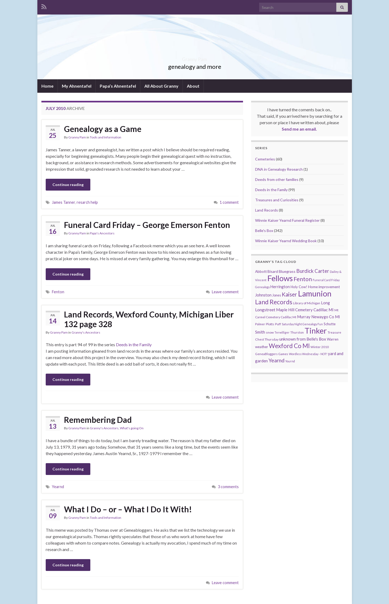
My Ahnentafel (76, 85)
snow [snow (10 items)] (270, 332)
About (193, 85)
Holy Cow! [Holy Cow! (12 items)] (299, 287)
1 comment (229, 202)
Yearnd (58, 486)
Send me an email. (299, 128)
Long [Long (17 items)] (325, 303)
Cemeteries (265, 159)
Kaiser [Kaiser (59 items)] (289, 294)
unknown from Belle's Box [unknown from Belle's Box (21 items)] (302, 339)
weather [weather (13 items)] (261, 347)
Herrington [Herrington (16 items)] (280, 286)
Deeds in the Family (134, 344)
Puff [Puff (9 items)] (278, 324)
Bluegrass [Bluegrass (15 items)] (287, 271)
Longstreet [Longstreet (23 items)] (265, 309)
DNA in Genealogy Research (279, 169)
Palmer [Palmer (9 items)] (260, 324)
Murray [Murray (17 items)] (304, 316)
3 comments (228, 486)
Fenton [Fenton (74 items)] (303, 279)
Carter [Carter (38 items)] (322, 271)
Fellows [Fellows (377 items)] (280, 278)
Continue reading (68, 184)
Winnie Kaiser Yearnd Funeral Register (287, 220)
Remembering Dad (98, 419)
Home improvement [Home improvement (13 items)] (324, 287)
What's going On (132, 428)
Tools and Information (105, 137)
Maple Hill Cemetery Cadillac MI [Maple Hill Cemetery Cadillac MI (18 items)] (305, 309)
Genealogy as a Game (102, 129)
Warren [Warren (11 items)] (332, 339)
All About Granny (161, 85)
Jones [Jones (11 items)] (276, 295)
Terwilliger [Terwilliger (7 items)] (282, 332)
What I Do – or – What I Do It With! (128, 509)
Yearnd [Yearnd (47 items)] (276, 360)
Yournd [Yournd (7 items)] (290, 361)
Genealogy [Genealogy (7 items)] (262, 287)
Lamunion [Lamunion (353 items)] (314, 293)
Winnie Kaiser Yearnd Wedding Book (286, 240)
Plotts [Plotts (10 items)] (270, 324)
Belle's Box (264, 230)
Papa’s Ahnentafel (118, 85)
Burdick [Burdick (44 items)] (305, 271)
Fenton (58, 292)
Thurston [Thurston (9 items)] (297, 332)
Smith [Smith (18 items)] (260, 332)
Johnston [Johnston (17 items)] (263, 295)
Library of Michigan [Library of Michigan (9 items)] (306, 303)
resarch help (87, 202)
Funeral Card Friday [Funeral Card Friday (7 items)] (326, 280)
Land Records (266, 210)
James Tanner (63, 202)
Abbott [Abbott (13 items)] (261, 271)
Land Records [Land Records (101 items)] (273, 302)
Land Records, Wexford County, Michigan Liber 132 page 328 (149, 319)
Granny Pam (194, 57)
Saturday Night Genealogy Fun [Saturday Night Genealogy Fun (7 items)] (302, 324)
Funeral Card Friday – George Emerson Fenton (147, 225)
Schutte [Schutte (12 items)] (330, 324)
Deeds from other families (276, 179)
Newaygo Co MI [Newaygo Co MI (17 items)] (325, 316)
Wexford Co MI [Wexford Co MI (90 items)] (289, 345)
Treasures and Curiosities (276, 200)
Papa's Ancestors (102, 233)
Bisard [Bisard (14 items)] (272, 271)
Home (47, 85)
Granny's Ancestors (86, 332)
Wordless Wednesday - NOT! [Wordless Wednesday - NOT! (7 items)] (308, 354)
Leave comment (225, 292)
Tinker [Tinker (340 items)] (316, 330)
